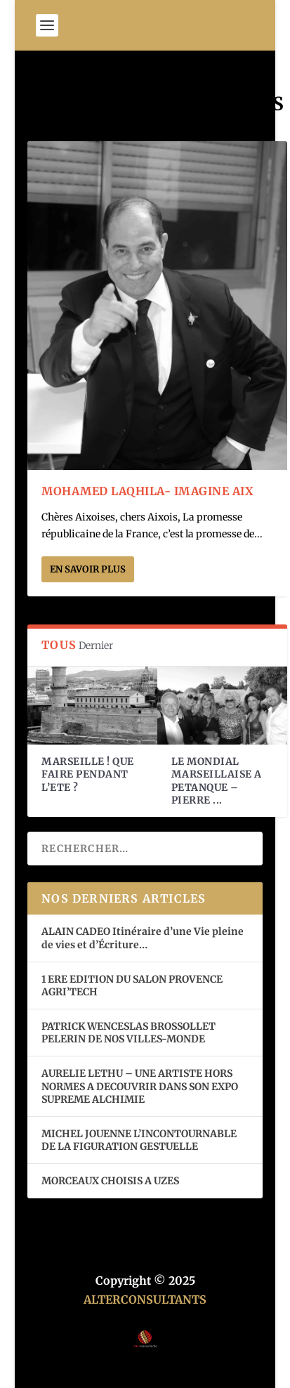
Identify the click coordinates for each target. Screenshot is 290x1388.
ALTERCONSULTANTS (145, 1299)
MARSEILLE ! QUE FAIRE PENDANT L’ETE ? (87, 774)
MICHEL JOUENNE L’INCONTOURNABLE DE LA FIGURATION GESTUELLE (139, 1140)
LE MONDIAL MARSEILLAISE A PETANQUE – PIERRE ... (216, 780)
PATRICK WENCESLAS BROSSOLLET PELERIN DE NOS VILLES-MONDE (128, 1032)
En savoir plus (88, 569)
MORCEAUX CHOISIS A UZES (110, 1180)
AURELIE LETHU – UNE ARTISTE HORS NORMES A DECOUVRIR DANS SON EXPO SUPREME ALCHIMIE (139, 1086)
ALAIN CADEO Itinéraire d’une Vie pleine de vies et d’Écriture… (142, 937)
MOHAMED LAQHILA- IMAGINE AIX (147, 491)
